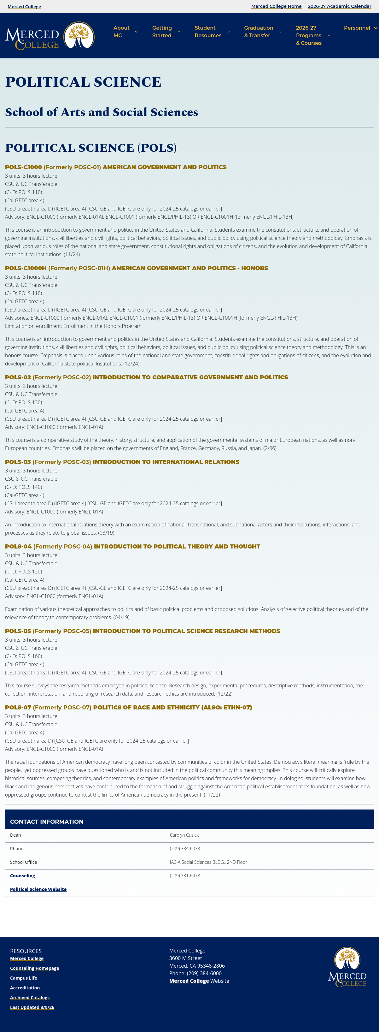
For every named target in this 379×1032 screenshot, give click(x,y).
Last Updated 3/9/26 (32, 1007)
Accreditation (25, 988)
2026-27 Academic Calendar (339, 6)
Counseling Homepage (34, 968)
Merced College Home (276, 6)
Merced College (24, 6)
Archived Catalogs (30, 997)
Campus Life (23, 978)
